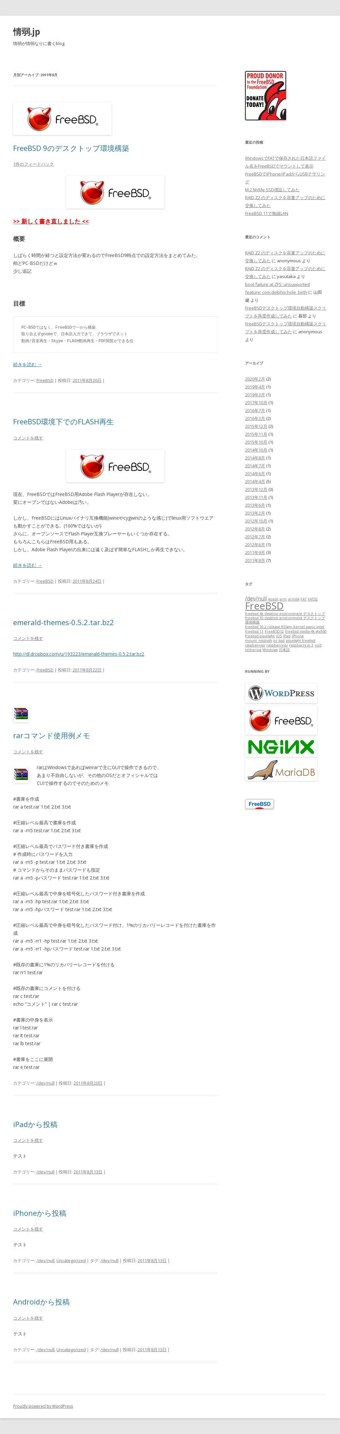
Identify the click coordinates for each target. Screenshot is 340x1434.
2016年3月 (255, 418)
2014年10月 (256, 450)
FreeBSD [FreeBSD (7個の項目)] (264, 605)
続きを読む (27, 364)
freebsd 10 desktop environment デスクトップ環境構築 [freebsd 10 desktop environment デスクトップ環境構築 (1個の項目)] (285, 620)
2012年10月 (256, 521)
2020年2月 (255, 379)
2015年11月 (256, 434)
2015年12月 (256, 426)
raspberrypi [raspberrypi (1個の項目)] (255, 645)
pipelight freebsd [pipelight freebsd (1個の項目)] (300, 640)
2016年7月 (255, 410)
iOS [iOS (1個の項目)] (279, 636)
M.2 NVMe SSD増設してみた (272, 190)
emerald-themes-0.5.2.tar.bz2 (63, 622)
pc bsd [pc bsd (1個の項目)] (278, 640)
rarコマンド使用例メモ (51, 735)
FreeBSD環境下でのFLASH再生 (63, 421)
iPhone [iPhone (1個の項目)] (298, 636)
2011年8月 (255, 560)
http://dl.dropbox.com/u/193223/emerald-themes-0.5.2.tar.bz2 (78, 654)
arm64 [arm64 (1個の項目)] (293, 599)
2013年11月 (256, 497)
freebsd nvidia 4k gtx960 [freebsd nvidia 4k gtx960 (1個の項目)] (306, 631)
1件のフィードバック (33, 164)
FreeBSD (45, 380)
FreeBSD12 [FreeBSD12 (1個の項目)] (274, 631)
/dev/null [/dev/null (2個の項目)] (256, 598)
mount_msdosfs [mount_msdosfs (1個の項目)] (258, 640)
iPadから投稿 (35, 1124)
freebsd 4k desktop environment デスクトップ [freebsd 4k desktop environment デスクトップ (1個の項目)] (285, 613)
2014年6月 (255, 474)
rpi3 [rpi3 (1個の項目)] (318, 645)
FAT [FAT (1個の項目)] (303, 599)
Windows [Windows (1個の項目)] (270, 649)
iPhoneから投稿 (39, 1213)
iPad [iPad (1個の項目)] (286, 636)
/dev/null (45, 1083)
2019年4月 (255, 387)
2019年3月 (255, 395)
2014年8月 (255, 458)
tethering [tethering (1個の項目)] (253, 649)
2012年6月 (255, 545)
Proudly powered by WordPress (43, 1406)
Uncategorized (71, 1260)
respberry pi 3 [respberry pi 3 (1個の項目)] (301, 645)
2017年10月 (256, 403)
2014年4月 (255, 481)
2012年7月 (255, 537)
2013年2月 (255, 513)
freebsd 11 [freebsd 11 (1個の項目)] (254, 631)
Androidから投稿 (41, 1301)
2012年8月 (255, 529)
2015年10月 (256, 442)
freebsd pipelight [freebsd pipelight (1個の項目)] (260, 636)
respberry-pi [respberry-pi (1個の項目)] (277, 645)
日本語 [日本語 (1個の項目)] (284, 649)
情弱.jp (26, 31)
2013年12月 (256, 489)
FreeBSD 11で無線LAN (266, 213)
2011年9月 (255, 552)
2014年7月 (255, 466)
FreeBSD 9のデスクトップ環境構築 (71, 148)
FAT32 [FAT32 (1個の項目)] (313, 599)
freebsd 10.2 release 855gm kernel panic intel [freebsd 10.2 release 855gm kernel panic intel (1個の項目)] (284, 626)
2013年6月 (255, 505)
